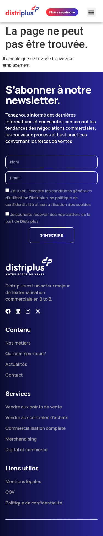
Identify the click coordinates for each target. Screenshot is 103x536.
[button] (91, 12)
